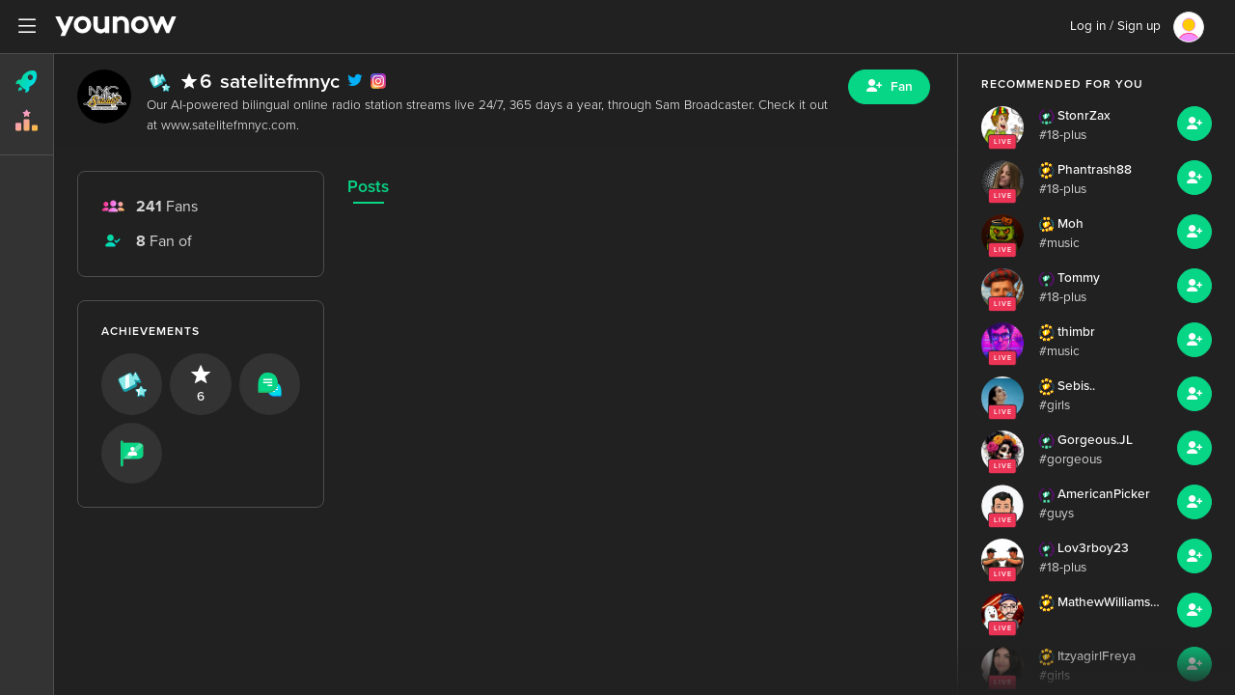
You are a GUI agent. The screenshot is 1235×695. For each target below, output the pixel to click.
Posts (368, 187)
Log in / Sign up (1115, 26)
